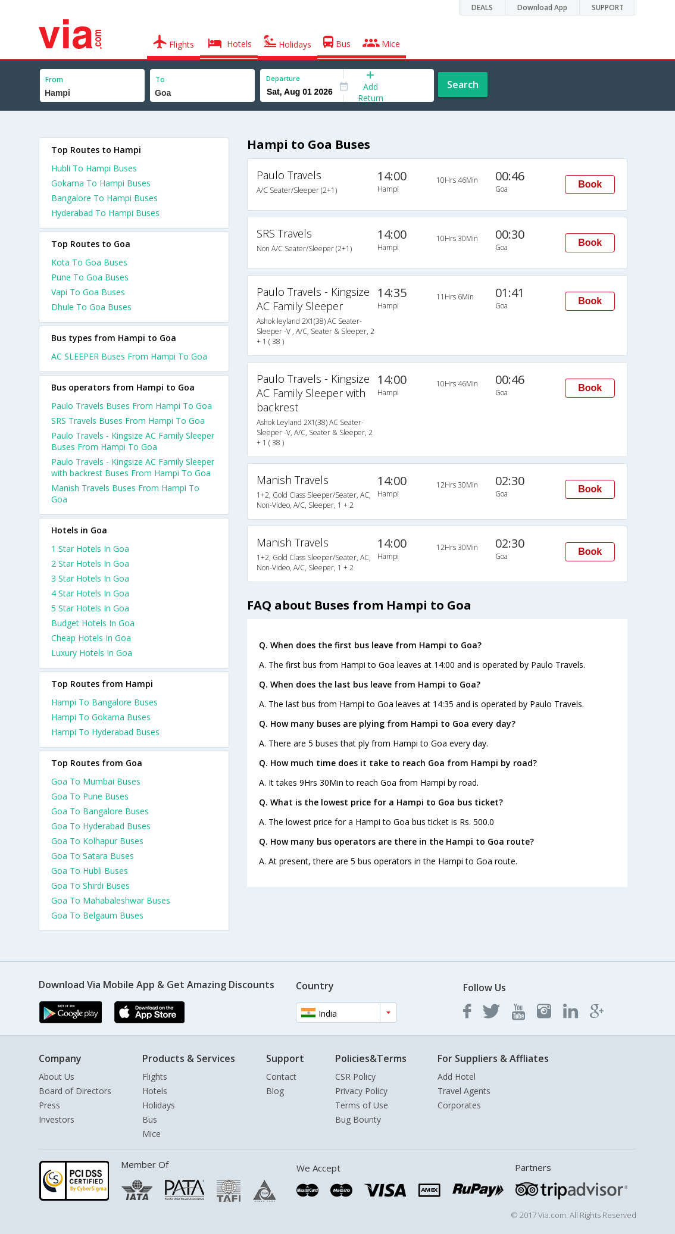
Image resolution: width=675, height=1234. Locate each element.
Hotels (154, 1090)
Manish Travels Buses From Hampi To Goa (125, 493)
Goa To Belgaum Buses (97, 915)
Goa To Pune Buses (90, 796)
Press (49, 1105)
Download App (542, 7)
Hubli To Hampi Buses (94, 168)
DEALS (482, 7)
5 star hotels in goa (90, 608)
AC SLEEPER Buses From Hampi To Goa (129, 356)
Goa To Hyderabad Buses (101, 826)
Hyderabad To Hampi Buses (105, 212)
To (160, 79)
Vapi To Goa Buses (88, 292)
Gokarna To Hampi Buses (101, 183)
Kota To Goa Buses (89, 262)
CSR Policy (355, 1076)
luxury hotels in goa (91, 652)
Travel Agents (464, 1090)
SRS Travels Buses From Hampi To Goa (128, 420)
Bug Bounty (358, 1119)
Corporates (459, 1105)
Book (590, 184)
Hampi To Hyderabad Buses (105, 732)
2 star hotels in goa (90, 563)
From (54, 79)
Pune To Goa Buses (90, 277)
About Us (56, 1076)
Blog (275, 1090)
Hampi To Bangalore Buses (104, 702)
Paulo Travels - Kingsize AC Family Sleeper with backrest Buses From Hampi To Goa (132, 467)
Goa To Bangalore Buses (100, 811)
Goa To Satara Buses (92, 855)
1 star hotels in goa (90, 548)
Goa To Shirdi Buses (90, 885)
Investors (56, 1119)
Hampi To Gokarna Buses (101, 717)
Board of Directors (75, 1090)
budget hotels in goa (93, 623)
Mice (151, 1133)
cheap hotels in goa (91, 637)
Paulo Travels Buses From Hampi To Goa (131, 405)
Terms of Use (361, 1105)
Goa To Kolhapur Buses (97, 840)
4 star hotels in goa (90, 593)
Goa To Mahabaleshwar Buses (110, 900)
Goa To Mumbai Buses (95, 781)
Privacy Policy (361, 1090)
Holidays (158, 1105)
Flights (154, 1076)
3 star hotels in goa (90, 578)
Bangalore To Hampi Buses (104, 198)
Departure (283, 78)
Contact (281, 1076)
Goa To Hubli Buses (89, 870)
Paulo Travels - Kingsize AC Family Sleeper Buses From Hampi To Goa (132, 441)
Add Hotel (457, 1076)
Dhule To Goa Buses (91, 307)
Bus (149, 1119)
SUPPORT (608, 7)
